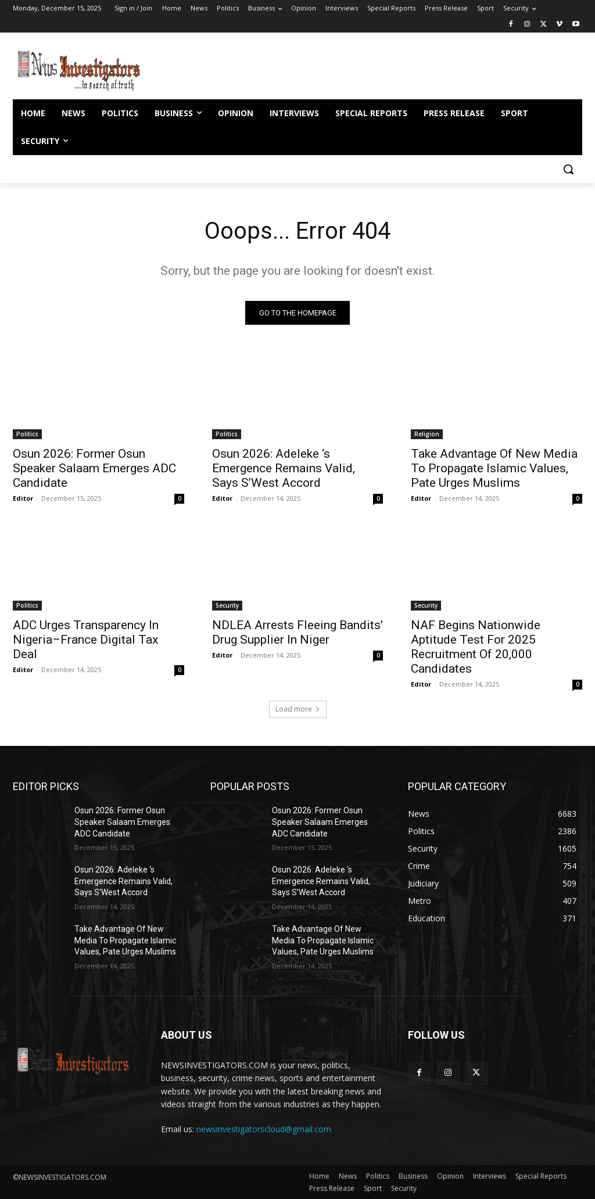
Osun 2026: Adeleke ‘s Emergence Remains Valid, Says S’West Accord (283, 468)
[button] (568, 169)
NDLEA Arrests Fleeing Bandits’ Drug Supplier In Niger (297, 632)
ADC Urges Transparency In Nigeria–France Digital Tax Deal (86, 639)
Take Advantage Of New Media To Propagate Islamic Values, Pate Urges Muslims (494, 468)
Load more (297, 709)
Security (227, 605)
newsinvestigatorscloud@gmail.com (263, 1129)
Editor (23, 498)
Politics (27, 434)
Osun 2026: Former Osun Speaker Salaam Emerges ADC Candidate (94, 468)
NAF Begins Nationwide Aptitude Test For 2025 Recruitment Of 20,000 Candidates (475, 646)
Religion (426, 434)
